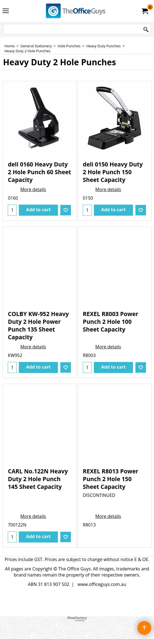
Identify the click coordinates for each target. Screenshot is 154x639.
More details (33, 189)
